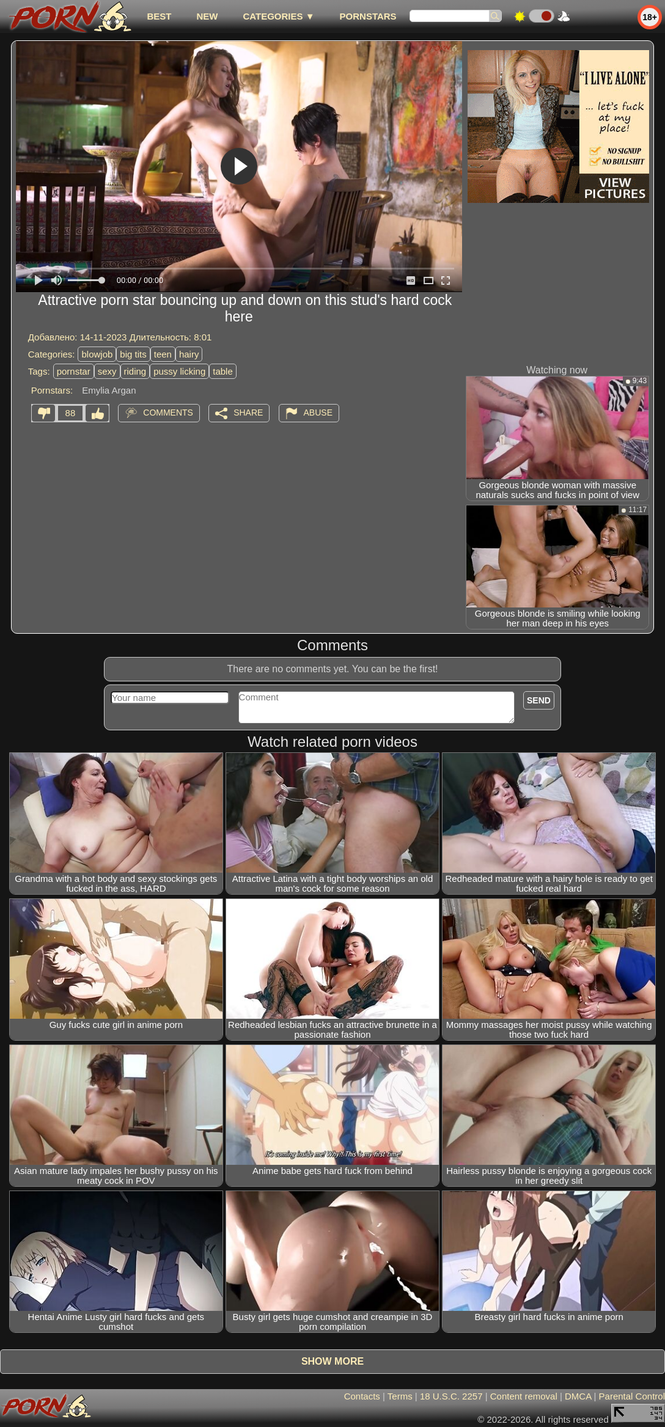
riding (135, 371)
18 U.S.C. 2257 (451, 1396)
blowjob (96, 354)
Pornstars (368, 16)
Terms (400, 1396)
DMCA (578, 1396)
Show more (332, 1361)
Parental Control (632, 1396)
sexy (107, 371)
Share (248, 412)
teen (163, 354)
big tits (133, 354)
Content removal (523, 1396)
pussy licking (179, 371)
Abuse (318, 412)
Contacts (362, 1396)
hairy (189, 354)
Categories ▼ (278, 16)
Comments (168, 412)
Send (539, 700)
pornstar (73, 371)
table (223, 371)
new (207, 16)
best (159, 16)
